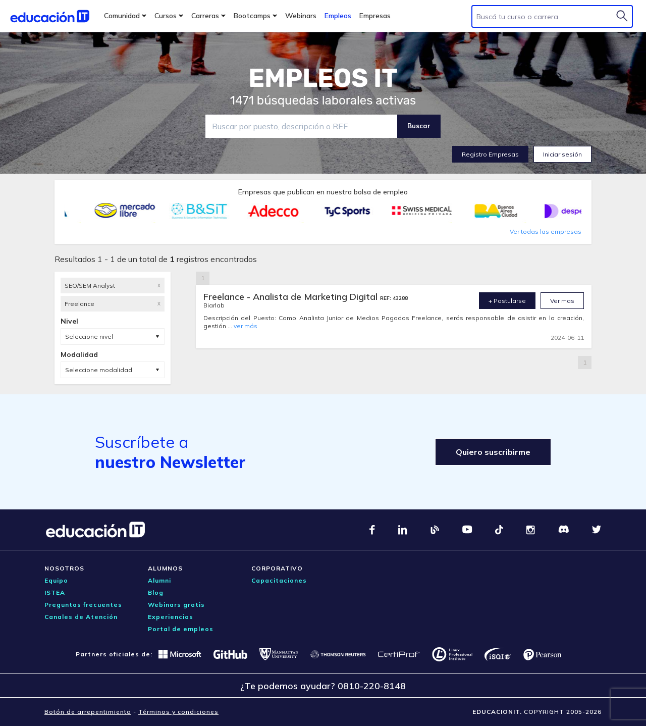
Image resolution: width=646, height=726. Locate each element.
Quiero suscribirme (493, 452)
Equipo (56, 580)
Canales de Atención (81, 616)
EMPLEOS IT (323, 78)
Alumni (159, 580)
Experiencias (170, 616)
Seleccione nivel (89, 336)
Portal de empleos (180, 629)
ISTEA (54, 592)
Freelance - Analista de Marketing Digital (291, 296)
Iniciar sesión (562, 154)
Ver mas (562, 300)
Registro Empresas (490, 154)
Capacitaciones (279, 580)
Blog (156, 592)
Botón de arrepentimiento (87, 711)
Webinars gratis (176, 604)
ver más (245, 326)
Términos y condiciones (178, 711)
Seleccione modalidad (98, 370)
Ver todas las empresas (545, 231)
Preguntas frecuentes (83, 604)
